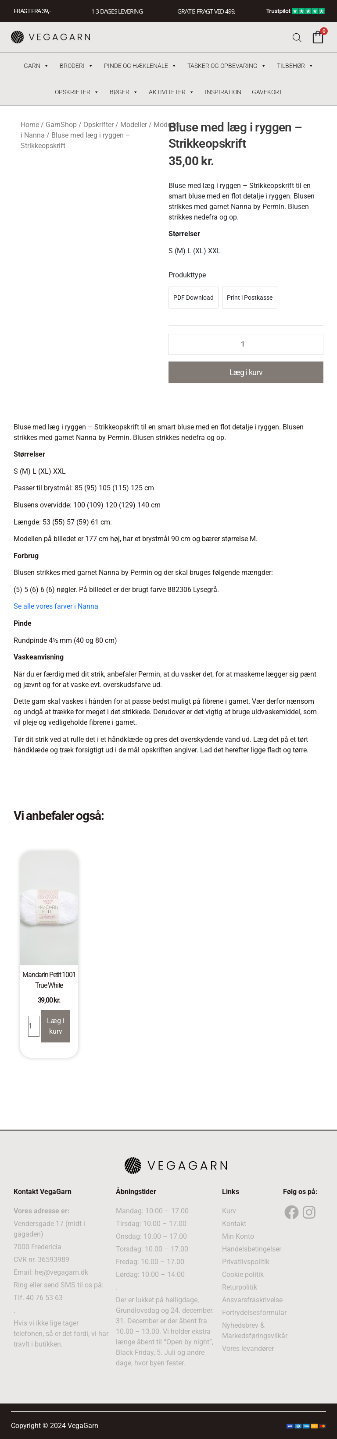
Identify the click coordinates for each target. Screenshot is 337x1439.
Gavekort (267, 92)
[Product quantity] (245, 344)
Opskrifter (77, 92)
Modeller (133, 125)
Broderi (76, 66)
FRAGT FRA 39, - (32, 10)
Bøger (124, 92)
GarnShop (61, 125)
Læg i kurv (246, 372)
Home (30, 125)
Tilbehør (295, 66)
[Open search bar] (297, 37)
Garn (36, 66)
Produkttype (187, 275)
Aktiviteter (171, 92)
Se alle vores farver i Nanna (56, 606)
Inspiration (223, 92)
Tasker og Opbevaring (226, 66)
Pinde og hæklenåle (140, 66)
